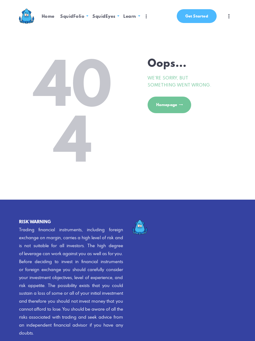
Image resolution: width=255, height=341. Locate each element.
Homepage (166, 105)
